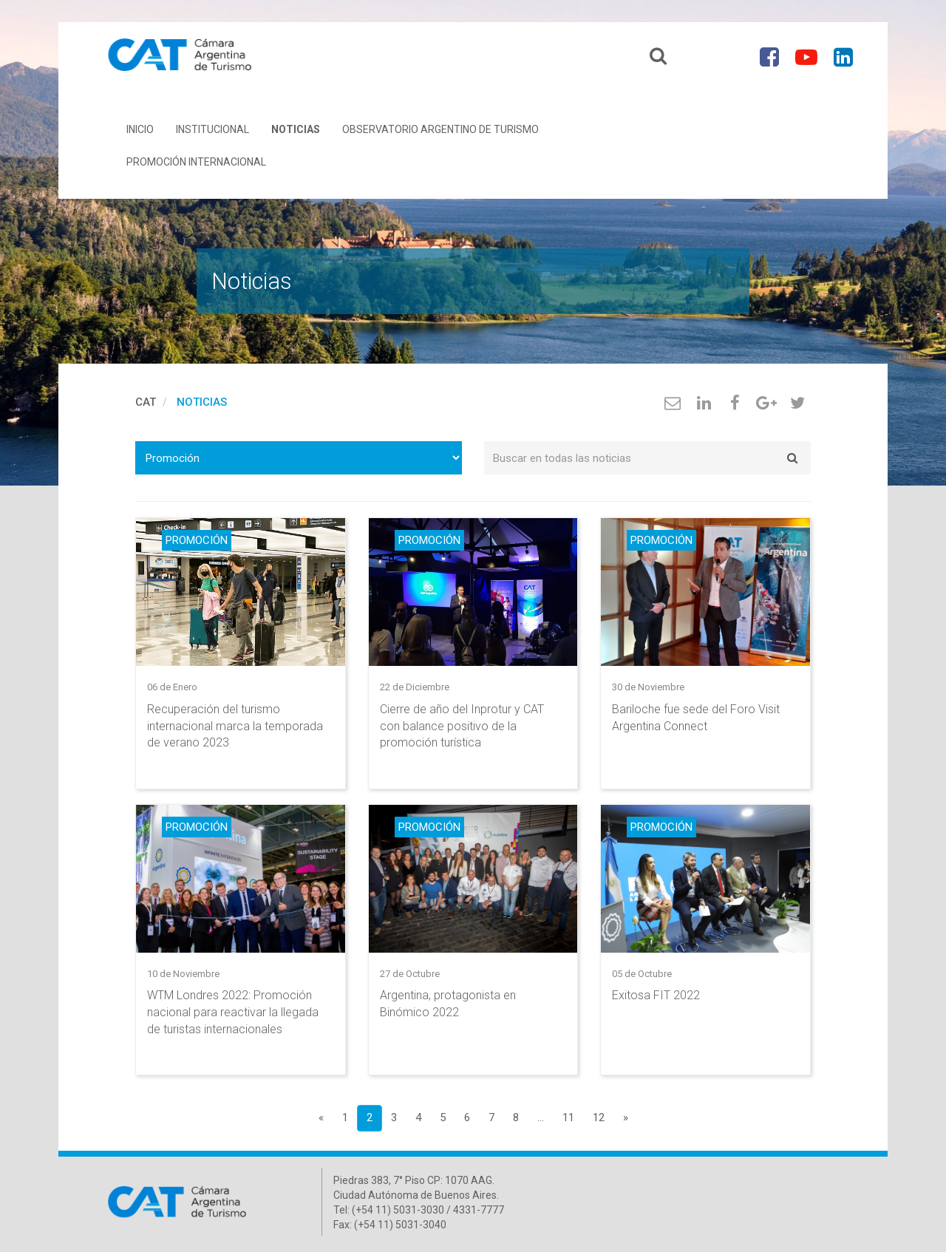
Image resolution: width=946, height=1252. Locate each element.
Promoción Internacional (196, 165)
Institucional (212, 133)
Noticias (295, 133)
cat (145, 405)
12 (599, 1122)
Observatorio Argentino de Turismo (440, 133)
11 (568, 1122)
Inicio (140, 133)
